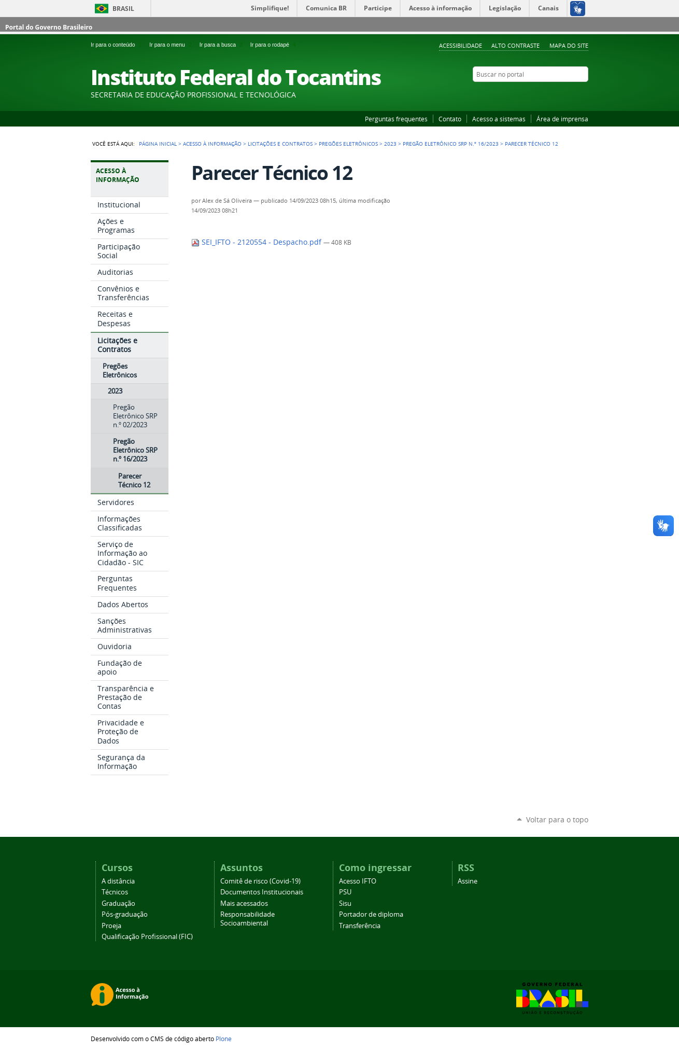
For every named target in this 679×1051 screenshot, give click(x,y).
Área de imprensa (562, 119)
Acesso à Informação (212, 143)
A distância (118, 881)
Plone (224, 1038)
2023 (390, 143)
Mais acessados (244, 903)
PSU (345, 892)
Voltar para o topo (557, 819)
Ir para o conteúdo (118, 44)
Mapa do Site (568, 45)
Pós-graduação (125, 914)
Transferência (359, 925)
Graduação (118, 903)
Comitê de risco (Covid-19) (260, 881)
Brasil (123, 8)
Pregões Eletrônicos (348, 143)
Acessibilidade (460, 45)
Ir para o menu (172, 44)
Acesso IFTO (357, 881)
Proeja (111, 925)
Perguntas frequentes (396, 119)
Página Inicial (158, 143)
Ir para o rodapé (274, 44)
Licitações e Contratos (280, 143)
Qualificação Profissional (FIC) (147, 936)
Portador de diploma (371, 914)
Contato (449, 119)
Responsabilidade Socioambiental (247, 919)
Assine (467, 881)
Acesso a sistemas (499, 119)
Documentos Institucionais (261, 892)
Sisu (345, 903)
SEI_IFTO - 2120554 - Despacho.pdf (257, 242)
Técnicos (115, 892)
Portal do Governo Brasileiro (48, 27)
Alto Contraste (515, 45)
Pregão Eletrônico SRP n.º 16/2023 (451, 143)
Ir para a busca (223, 44)
